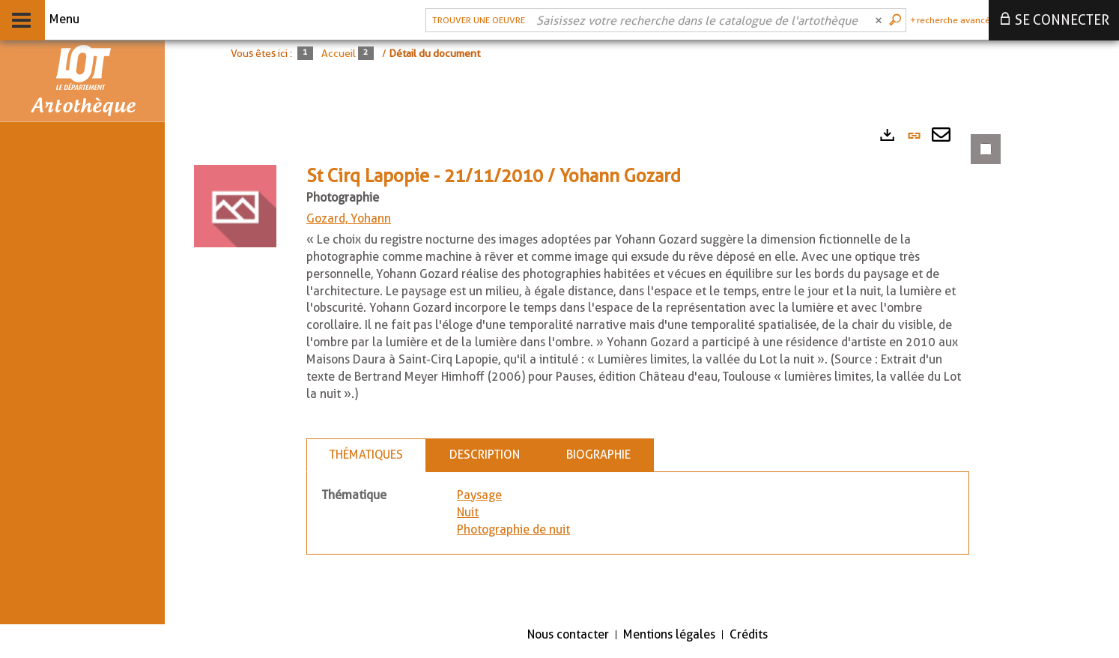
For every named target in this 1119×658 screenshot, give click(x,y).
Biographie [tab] (598, 454)
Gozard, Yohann (348, 218)
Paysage (479, 495)
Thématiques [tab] (366, 454)
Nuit (468, 512)
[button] (235, 205)
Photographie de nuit (513, 529)
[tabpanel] (592, 365)
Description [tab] (484, 454)
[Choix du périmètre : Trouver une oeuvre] (476, 20)
